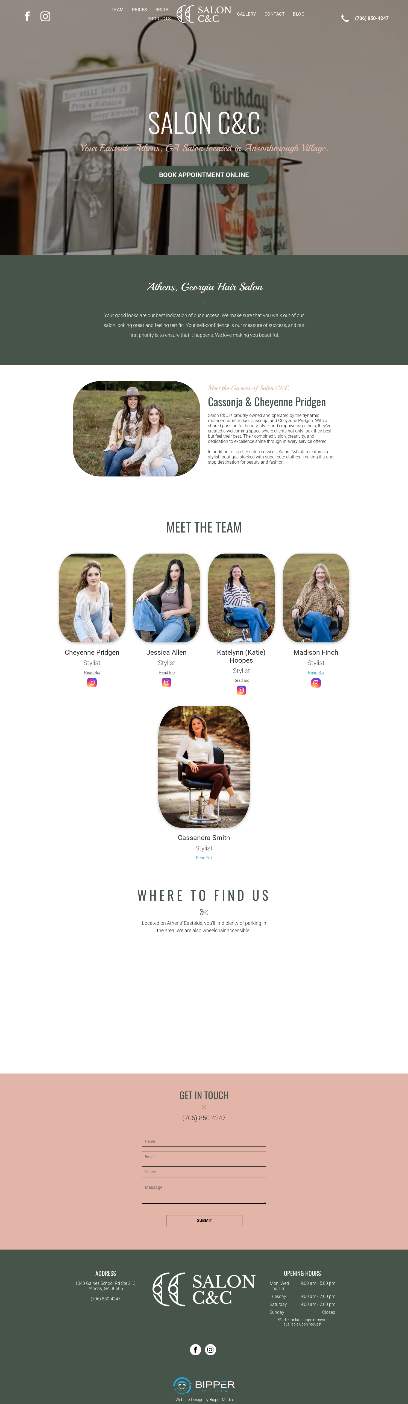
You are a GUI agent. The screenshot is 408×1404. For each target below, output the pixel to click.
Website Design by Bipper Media (204, 1399)
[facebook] (27, 17)
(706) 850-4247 (372, 18)
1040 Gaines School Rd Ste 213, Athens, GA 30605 (105, 1286)
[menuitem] (117, 10)
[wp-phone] (345, 23)
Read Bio (92, 672)
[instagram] (45, 17)
